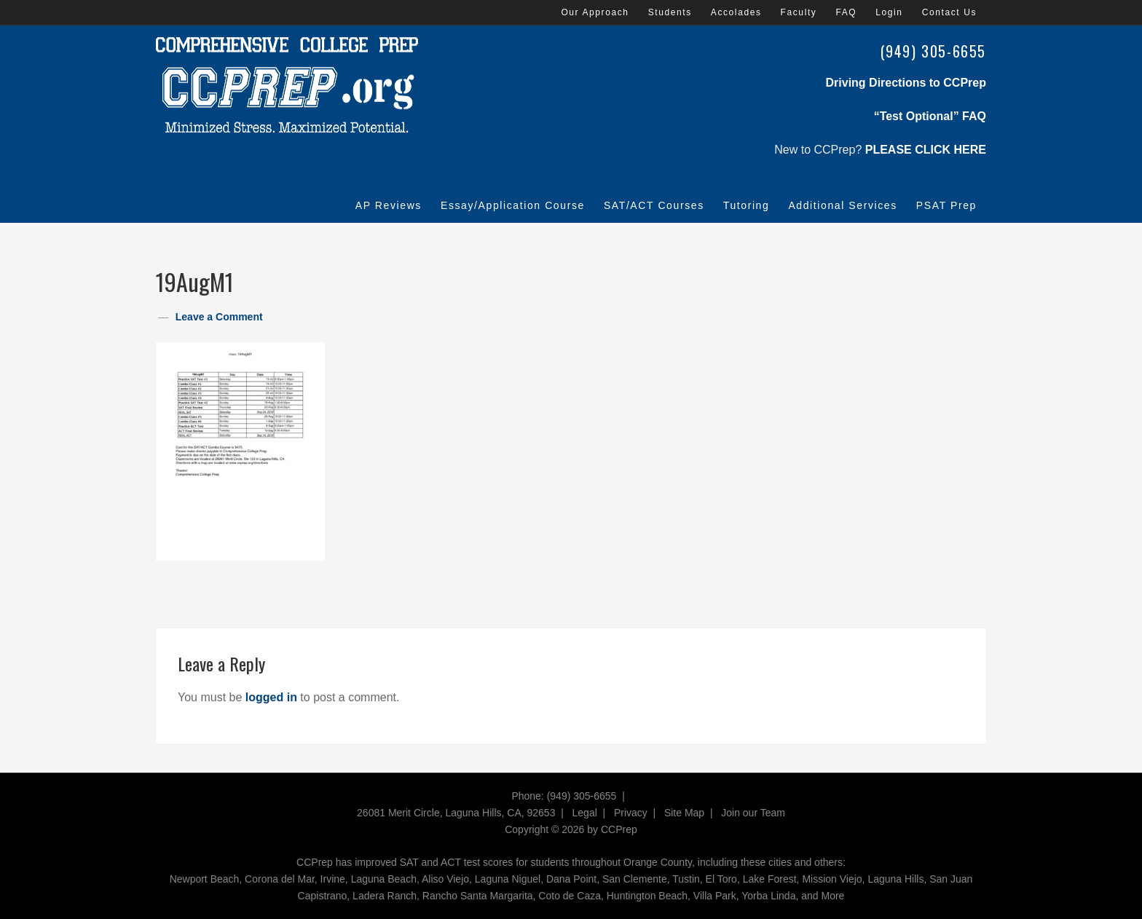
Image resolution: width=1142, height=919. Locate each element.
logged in (271, 697)
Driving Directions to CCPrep (906, 82)
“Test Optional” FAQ (930, 116)
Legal (584, 813)
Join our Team (753, 813)
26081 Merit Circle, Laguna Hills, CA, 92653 (456, 813)
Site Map (684, 813)
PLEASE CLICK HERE (925, 149)
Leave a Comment (219, 317)
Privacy (630, 813)
